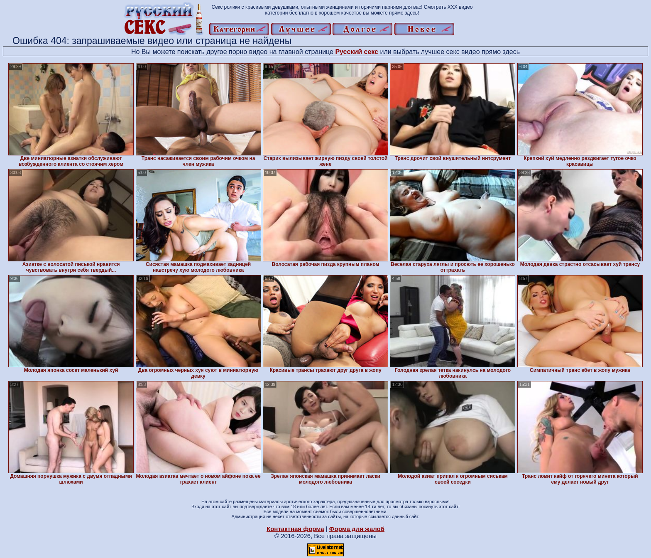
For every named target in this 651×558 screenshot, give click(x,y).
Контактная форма (295, 528)
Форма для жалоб (356, 528)
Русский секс (356, 51)
